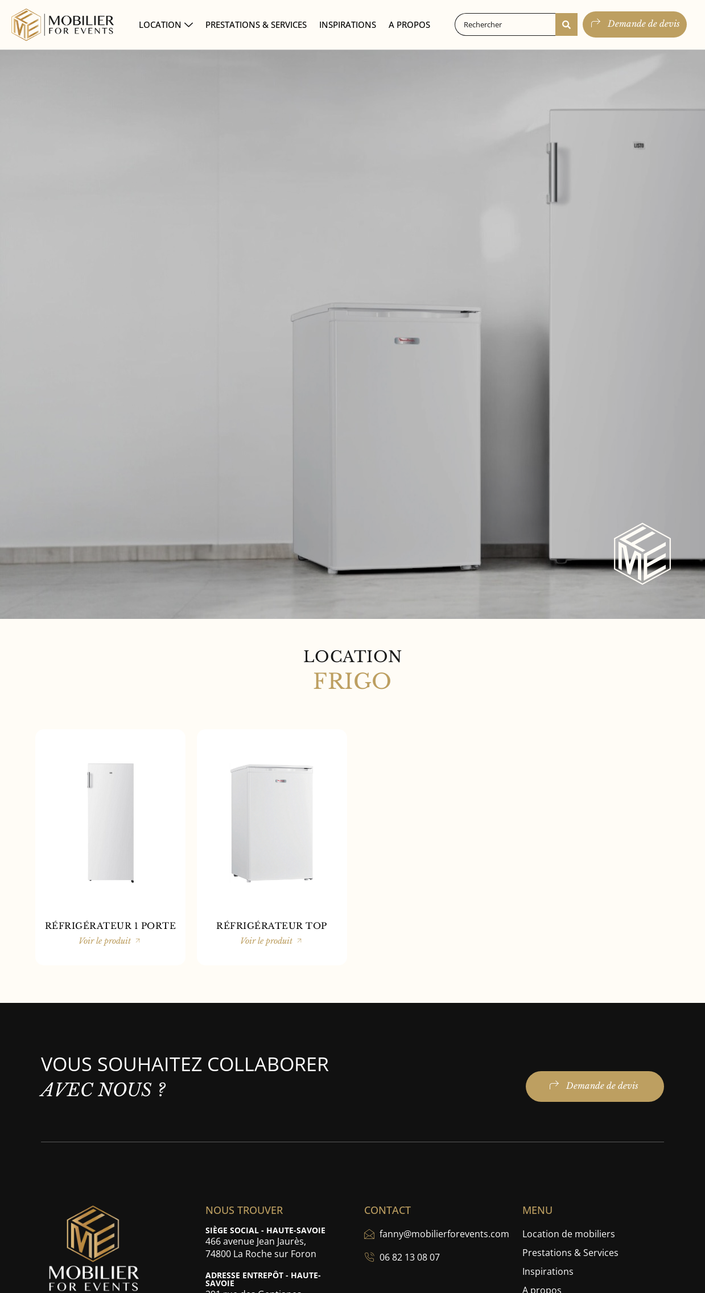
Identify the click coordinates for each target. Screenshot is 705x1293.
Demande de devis (634, 23)
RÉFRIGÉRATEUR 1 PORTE (110, 925)
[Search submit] (566, 24)
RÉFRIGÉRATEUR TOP (271, 925)
